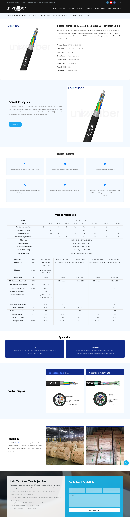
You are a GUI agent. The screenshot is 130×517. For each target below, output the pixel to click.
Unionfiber (10, 15)
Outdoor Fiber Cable (43, 15)
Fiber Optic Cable (29, 15)
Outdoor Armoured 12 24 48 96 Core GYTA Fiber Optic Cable (70, 15)
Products (18, 15)
